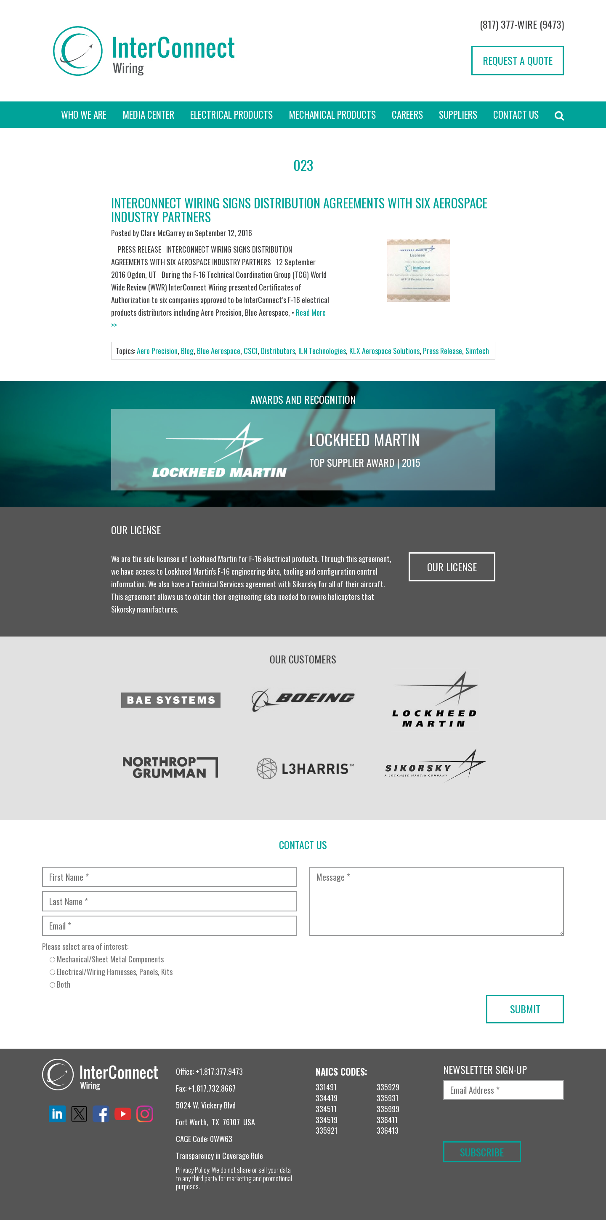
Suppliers (458, 114)
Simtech (477, 350)
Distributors (278, 350)
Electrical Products (231, 114)
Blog (187, 350)
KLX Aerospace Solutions (384, 350)
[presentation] (106, 1011)
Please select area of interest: (169, 966)
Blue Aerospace (218, 350)
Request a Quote (518, 60)
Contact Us (516, 114)
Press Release (442, 350)
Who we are (83, 114)
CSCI (251, 350)
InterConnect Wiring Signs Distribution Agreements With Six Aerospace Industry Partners (299, 209)
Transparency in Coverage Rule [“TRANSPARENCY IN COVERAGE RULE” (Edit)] (219, 1155)
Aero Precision (157, 350)
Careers (407, 114)
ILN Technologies (322, 350)
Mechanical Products (332, 114)
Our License (452, 566)
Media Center (148, 114)
